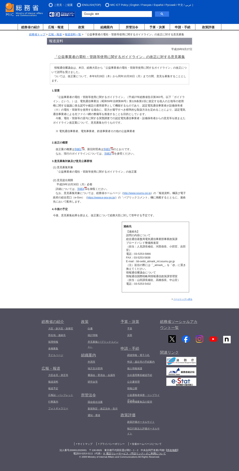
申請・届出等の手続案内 (141, 361)
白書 (90, 328)
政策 (81, 27)
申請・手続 (182, 27)
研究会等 (93, 381)
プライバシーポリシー (112, 444)
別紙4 (82, 188)
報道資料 (53, 381)
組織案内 (106, 27)
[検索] (116, 14)
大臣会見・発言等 (58, 375)
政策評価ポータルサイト (141, 421)
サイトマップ (85, 444)
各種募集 (53, 348)
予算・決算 (157, 27)
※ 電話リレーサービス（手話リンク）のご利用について (134, 453)
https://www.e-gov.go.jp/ (101, 197)
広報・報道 (56, 27)
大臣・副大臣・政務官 (60, 328)
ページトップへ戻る (183, 299)
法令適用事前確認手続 (139, 375)
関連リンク (169, 354)
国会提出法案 (95, 402)
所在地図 (172, 450)
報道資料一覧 (73, 34)
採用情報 (53, 341)
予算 (129, 328)
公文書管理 (133, 381)
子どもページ (55, 355)
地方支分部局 (95, 368)
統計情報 (93, 335)
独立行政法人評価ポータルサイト (143, 431)
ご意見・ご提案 (63, 4)
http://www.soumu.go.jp (137, 193)
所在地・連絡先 (57, 335)
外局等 (91, 361)
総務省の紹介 (30, 27)
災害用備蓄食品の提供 (139, 401)
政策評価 (208, 27)
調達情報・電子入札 (138, 355)
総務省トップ (37, 34)
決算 (129, 335)
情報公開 (132, 388)
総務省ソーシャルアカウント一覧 (178, 325)
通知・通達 (94, 415)
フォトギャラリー (58, 408)
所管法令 (132, 27)
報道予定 (53, 388)
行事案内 (53, 401)
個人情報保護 (134, 368)
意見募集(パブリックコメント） (103, 344)
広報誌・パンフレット (60, 395)
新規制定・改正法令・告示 (103, 408)
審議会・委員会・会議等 (101, 375)
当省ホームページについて (147, 444)
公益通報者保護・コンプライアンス (143, 398)
